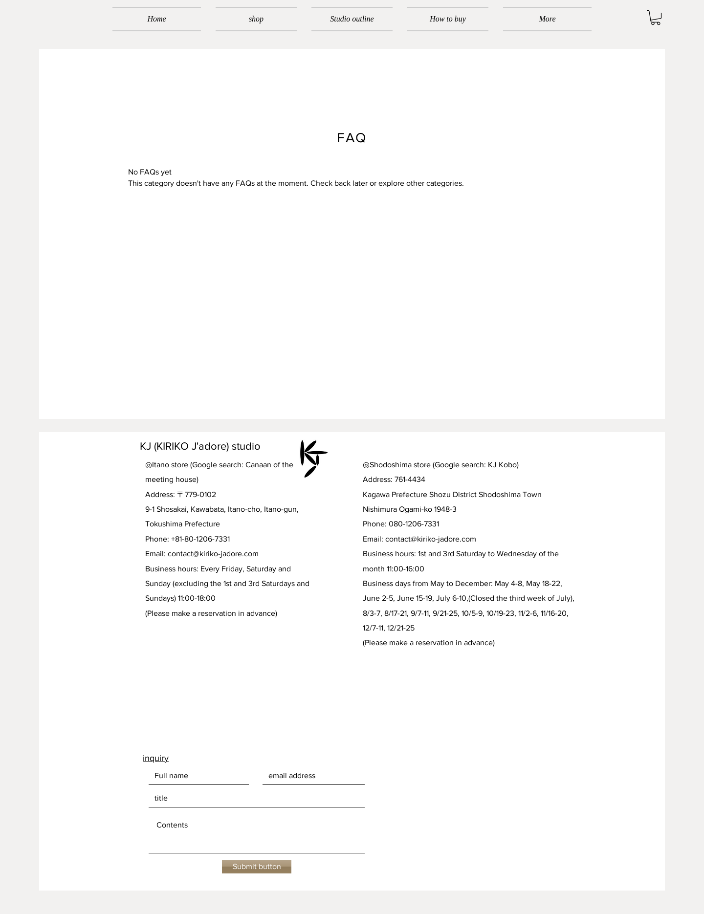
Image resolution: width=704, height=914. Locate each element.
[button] (655, 17)
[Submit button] (256, 866)
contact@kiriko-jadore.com (213, 553)
